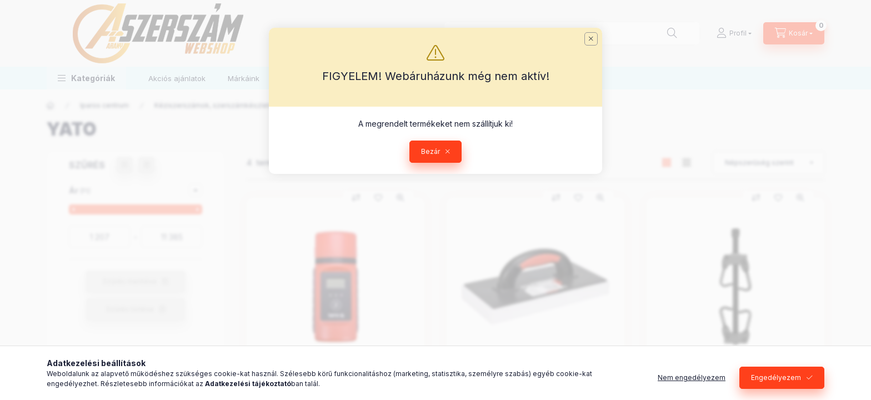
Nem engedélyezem (691, 377)
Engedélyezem (776, 377)
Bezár (430, 151)
